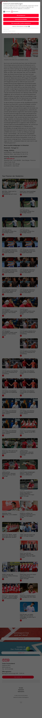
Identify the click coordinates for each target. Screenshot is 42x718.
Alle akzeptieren (21, 15)
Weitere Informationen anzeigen (21, 26)
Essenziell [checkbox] (7, 11)
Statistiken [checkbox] (15, 11)
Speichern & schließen (21, 19)
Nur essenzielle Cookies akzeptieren (21, 23)
